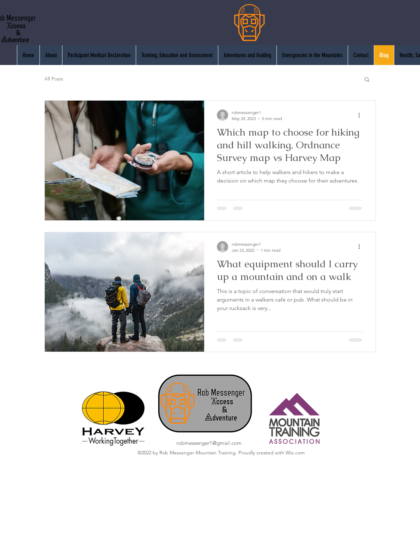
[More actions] (362, 115)
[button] (367, 80)
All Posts (53, 79)
